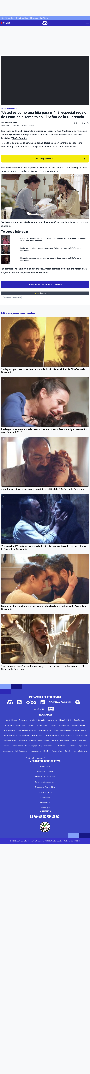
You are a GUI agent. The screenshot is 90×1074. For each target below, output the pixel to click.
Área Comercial (45, 802)
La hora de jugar (42, 725)
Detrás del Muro (11, 720)
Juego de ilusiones (45, 730)
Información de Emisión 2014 (45, 777)
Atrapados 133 (64, 725)
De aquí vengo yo (31, 746)
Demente (32, 741)
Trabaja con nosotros (45, 792)
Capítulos (68, 751)
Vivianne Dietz (18, 134)
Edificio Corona (43, 741)
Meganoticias (21, 725)
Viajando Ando (8, 751)
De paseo (53, 725)
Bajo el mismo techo (46, 746)
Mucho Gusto (9, 725)
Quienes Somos (45, 766)
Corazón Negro (79, 720)
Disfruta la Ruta (57, 751)
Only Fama (82, 741)
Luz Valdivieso (65, 131)
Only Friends (44, 18)
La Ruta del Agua (21, 751)
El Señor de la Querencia (33, 131)
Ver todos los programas (36, 758)
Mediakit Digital (45, 808)
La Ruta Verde (60, 746)
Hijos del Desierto (38, 735)
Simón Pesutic (19, 138)
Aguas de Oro (52, 720)
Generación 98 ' (24, 735)
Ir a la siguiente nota (45, 159)
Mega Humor (82, 746)
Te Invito (6, 746)
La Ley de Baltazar (52, 735)
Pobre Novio (23, 741)
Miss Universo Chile (7, 18)
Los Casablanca (9, 730)
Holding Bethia (45, 797)
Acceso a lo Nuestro (78, 725)
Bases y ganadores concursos (45, 782)
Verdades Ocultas (10, 741)
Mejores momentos (9, 108)
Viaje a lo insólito (17, 746)
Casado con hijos (35, 751)
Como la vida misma (10, 735)
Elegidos (46, 751)
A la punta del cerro (80, 751)
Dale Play (31, 725)
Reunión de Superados (37, 720)
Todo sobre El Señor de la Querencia (45, 284)
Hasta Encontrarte (67, 735)
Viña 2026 (54, 741)
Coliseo (73, 741)
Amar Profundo (81, 735)
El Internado (34, 18)
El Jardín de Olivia (22, 18)
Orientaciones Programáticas (45, 787)
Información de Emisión (45, 772)
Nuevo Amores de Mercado (27, 730)
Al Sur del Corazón (79, 730)
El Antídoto (71, 746)
